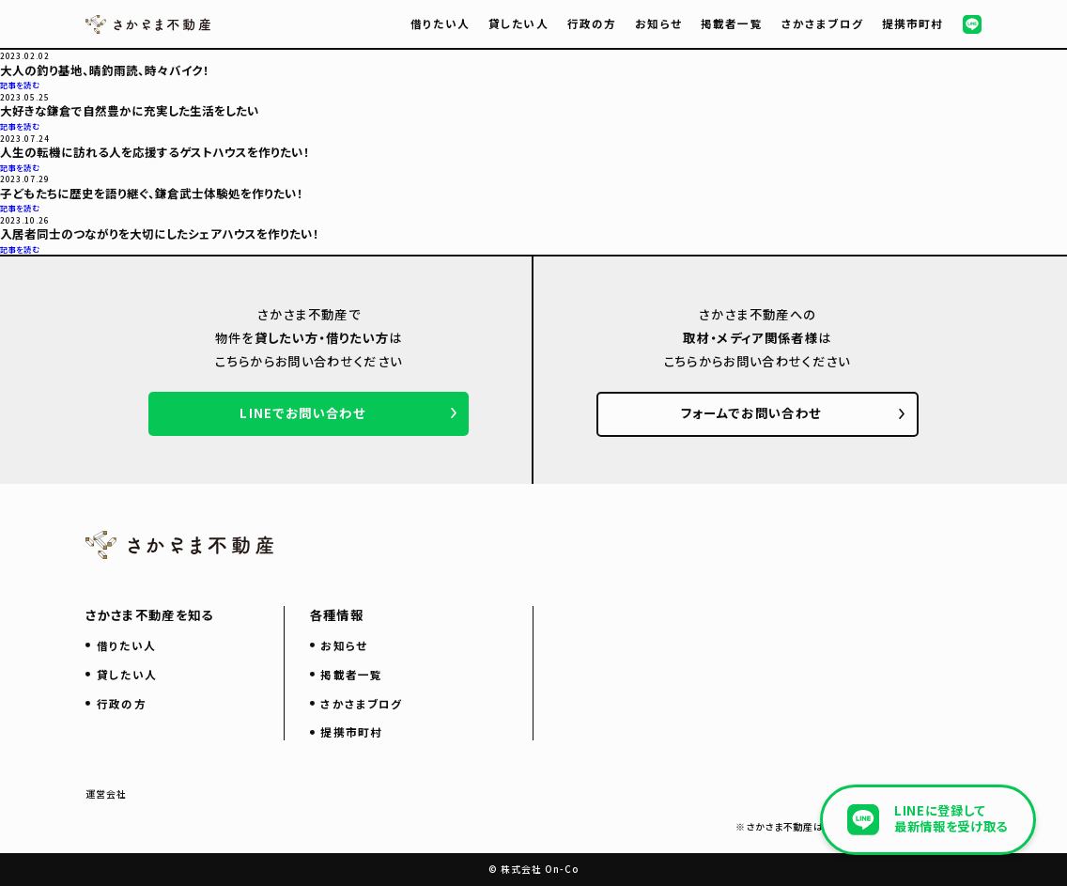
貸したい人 (518, 23)
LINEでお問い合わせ (302, 413)
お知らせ (658, 23)
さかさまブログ (822, 23)
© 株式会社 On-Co (533, 869)
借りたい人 (440, 23)
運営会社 (106, 794)
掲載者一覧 (732, 23)
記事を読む (19, 84)
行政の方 (592, 23)
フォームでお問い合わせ (751, 413)
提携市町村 (913, 23)
